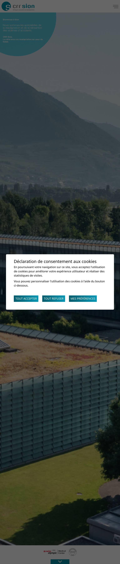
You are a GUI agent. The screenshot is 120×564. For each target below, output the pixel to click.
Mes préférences (82, 299)
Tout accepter (26, 299)
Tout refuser (53, 299)
